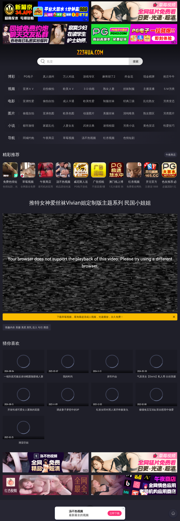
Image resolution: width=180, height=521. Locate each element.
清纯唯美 (128, 113)
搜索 (136, 61)
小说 (11, 125)
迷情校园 (108, 125)
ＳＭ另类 (169, 89)
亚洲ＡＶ (28, 89)
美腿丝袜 (108, 113)
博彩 (11, 76)
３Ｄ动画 (88, 89)
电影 (11, 101)
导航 (11, 137)
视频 (11, 88)
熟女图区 (149, 113)
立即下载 (115, 513)
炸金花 (129, 76)
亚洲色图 (48, 113)
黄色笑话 (149, 125)
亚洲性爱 (28, 101)
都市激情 (28, 125)
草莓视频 (68, 138)
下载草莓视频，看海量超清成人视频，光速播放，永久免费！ (116, 317)
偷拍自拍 (48, 101)
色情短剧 (128, 138)
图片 (11, 113)
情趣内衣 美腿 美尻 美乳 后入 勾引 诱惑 (26, 327)
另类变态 (169, 101)
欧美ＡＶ (68, 89)
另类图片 (169, 113)
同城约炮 (28, 138)
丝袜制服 (128, 89)
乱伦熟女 (149, 101)
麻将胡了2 (108, 76)
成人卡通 (68, 101)
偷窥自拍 (28, 113)
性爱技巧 (169, 125)
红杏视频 (108, 138)
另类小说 (128, 125)
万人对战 (68, 76)
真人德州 (48, 76)
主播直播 (149, 89)
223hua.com (90, 52)
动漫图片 (88, 113)
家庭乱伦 (48, 125)
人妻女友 (68, 125)
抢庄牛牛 (169, 76)
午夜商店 (48, 138)
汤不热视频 (89, 138)
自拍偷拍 (48, 89)
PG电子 (28, 76)
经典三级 (128, 101)
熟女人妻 (108, 89)
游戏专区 (88, 76)
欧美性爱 (88, 101)
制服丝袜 (108, 101)
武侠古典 (88, 125)
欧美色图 (68, 113)
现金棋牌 (149, 76)
